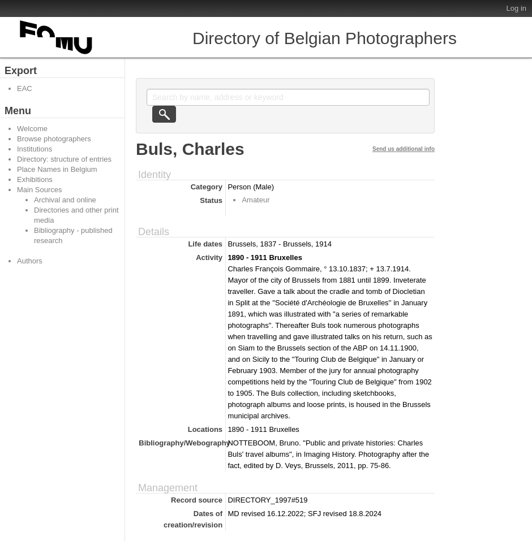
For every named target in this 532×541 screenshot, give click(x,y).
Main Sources (39, 189)
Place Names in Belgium (57, 169)
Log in (516, 8)
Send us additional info (403, 149)
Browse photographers (54, 139)
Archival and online (65, 200)
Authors (29, 261)
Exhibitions (35, 179)
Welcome (32, 128)
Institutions (34, 149)
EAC (24, 88)
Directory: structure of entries (64, 159)
